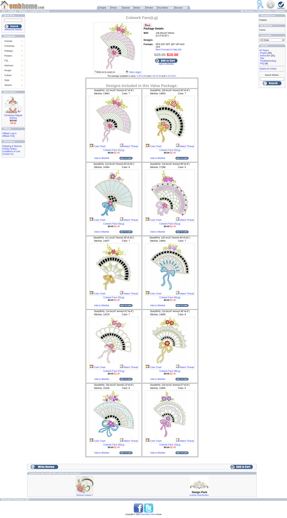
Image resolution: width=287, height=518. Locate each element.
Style (6, 80)
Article (137, 8)
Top (3, 11)
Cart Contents (264, 11)
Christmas (9, 46)
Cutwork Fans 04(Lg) (169, 223)
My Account (247, 11)
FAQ (262, 63)
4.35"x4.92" (156, 76)
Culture (8, 75)
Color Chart (99, 146)
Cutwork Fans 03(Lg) (113, 223)
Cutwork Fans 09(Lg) (113, 444)
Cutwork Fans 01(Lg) (113, 150)
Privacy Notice (9, 148)
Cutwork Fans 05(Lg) (113, 297)
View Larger (135, 72)
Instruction (265, 55)
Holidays (8, 51)
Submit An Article (267, 68)
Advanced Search (13, 29)
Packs (114, 8)
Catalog (12, 11)
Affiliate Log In (9, 133)
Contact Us (7, 154)
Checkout (280, 11)
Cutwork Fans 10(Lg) (169, 444)
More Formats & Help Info (168, 49)
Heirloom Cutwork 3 (84, 495)
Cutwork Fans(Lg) (39, 11)
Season (8, 85)
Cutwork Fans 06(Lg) (169, 297)
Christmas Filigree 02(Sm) (13, 116)
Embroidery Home (148, 514)
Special (126, 8)
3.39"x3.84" (142, 76)
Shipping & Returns (12, 146)
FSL (6, 60)
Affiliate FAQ (8, 136)
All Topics (264, 50)
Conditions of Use (11, 151)
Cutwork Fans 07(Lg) (113, 371)
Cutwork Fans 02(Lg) (169, 150)
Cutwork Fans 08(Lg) (169, 371)
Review (149, 8)
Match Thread (130, 146)
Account (179, 8)
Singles (103, 8)
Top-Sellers (163, 8)
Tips (262, 58)
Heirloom (8, 65)
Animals (8, 41)
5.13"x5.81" (171, 76)
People (7, 70)
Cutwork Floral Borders (199, 495)
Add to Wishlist (166, 64)
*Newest (23, 11)
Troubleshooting (268, 61)
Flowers (8, 55)
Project (263, 53)
